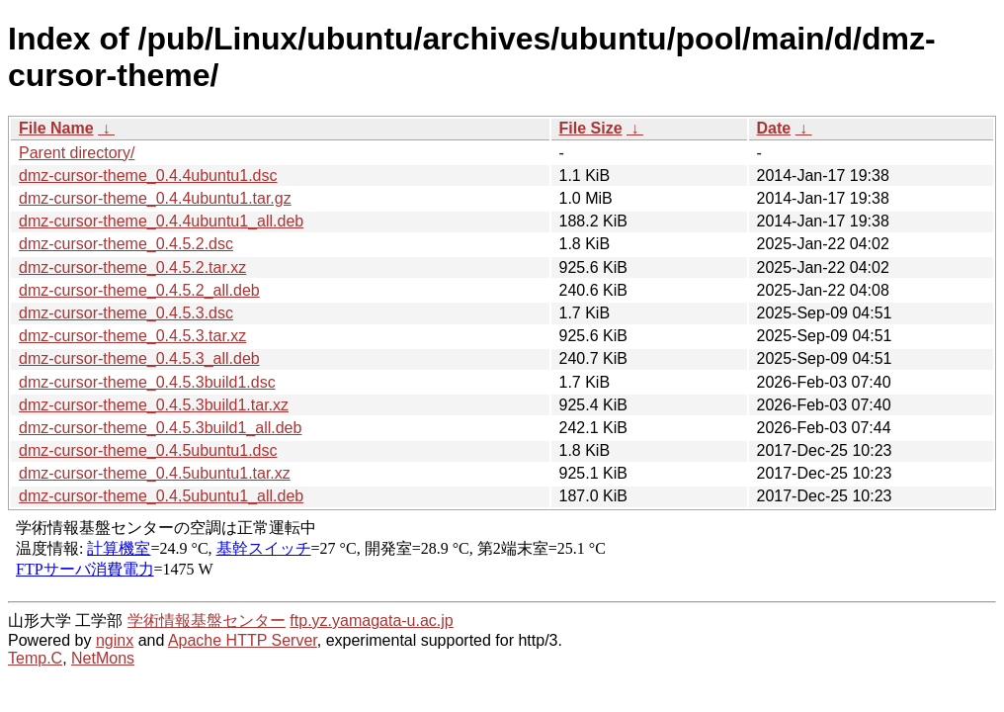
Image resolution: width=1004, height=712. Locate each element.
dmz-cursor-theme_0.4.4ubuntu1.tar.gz (155, 198)
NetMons (102, 658)
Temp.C (35, 658)
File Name (56, 128)
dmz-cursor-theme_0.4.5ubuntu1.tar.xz (155, 473)
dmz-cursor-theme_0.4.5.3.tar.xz (132, 335)
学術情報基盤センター (206, 620)
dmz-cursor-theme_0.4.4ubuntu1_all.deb (161, 221)
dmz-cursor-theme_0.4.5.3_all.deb (139, 358)
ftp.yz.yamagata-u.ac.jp (371, 620)
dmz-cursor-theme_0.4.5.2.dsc (126, 243)
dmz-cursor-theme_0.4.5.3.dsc (126, 313)
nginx (114, 640)
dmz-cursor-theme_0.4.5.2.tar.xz (132, 267)
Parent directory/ (76, 152)
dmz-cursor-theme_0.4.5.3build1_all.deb (160, 427)
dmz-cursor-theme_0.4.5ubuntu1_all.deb (161, 496)
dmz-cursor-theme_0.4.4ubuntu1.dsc (148, 175)
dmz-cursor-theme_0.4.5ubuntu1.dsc (148, 450)
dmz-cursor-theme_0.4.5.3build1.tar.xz (154, 405)
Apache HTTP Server (242, 640)
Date (774, 128)
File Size (591, 128)
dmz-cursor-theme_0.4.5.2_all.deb (139, 290)
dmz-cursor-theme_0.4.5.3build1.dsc (147, 382)
